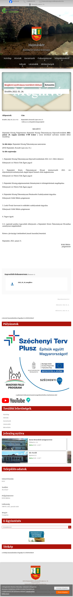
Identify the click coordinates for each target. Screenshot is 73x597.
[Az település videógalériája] (16, 402)
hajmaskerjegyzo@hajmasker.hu (51, 1)
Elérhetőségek (47, 64)
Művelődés (7, 427)
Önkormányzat (45, 58)
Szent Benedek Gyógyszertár (40, 440)
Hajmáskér (36, 45)
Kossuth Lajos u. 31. (36, 4)
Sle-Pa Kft (33, 453)
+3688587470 (29, 1)
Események (29, 58)
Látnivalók (33, 64)
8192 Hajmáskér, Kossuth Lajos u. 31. (35, 581)
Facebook (14, 1)
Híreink (17, 58)
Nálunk (22, 64)
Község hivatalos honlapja (36, 49)
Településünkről (61, 58)
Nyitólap (7, 58)
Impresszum (35, 582)
